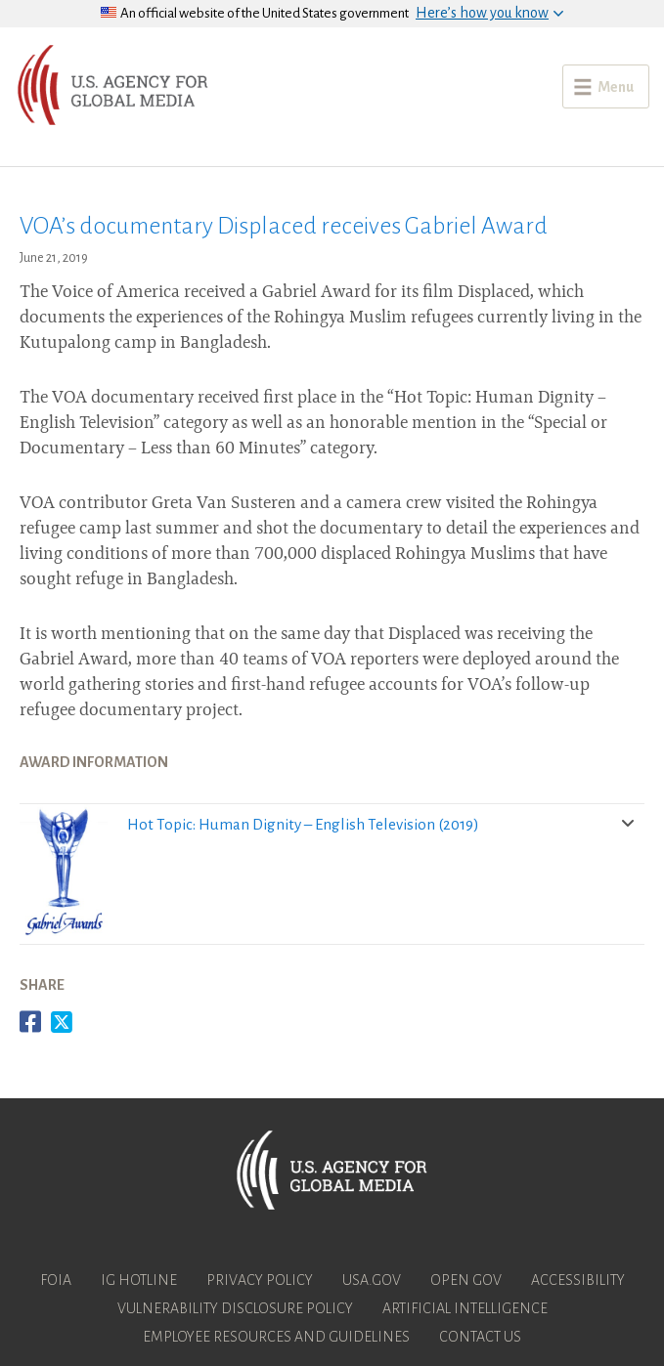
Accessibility (578, 1280)
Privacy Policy (259, 1280)
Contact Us (480, 1337)
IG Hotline (139, 1280)
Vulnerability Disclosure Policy (235, 1308)
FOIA (55, 1280)
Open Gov (466, 1280)
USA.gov (371, 1280)
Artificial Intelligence (465, 1308)
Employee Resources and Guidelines (276, 1337)
